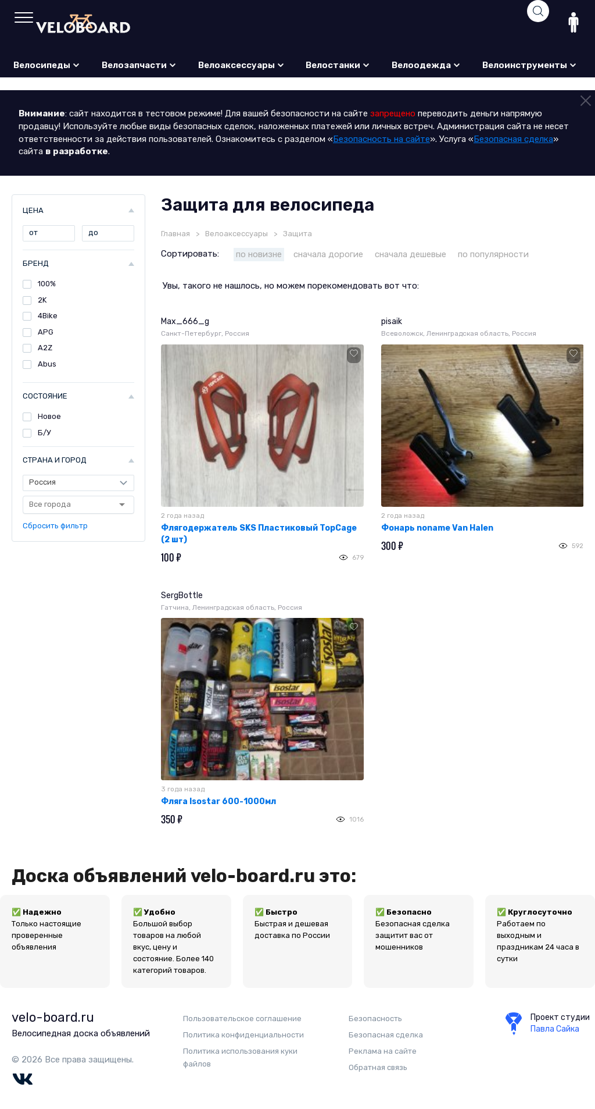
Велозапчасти (139, 65)
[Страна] (78, 483)
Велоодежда (426, 65)
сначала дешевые (410, 254)
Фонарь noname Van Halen (437, 528)
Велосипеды (46, 65)
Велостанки (338, 65)
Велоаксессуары (241, 65)
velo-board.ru (53, 1017)
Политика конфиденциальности (243, 1034)
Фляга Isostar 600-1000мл (218, 801)
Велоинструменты (529, 65)
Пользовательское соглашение (242, 1018)
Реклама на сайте (383, 1051)
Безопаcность (375, 1018)
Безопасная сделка (513, 139)
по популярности (493, 254)
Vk (22, 1079)
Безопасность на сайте (381, 139)
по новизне (259, 254)
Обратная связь (378, 1067)
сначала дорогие (328, 254)
